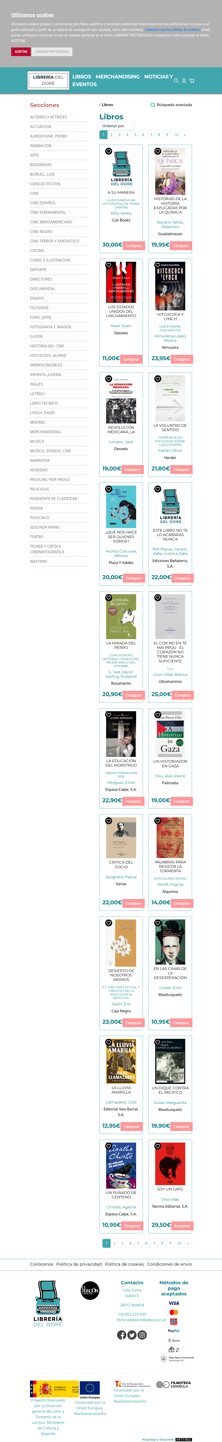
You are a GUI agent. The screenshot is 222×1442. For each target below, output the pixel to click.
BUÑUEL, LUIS (42, 174)
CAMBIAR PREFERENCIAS (52, 52)
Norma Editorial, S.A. (170, 1206)
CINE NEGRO (41, 231)
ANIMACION (40, 145)
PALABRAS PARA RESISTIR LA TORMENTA (170, 866)
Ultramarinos (170, 681)
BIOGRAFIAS (41, 164)
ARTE (34, 155)
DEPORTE (38, 269)
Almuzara (170, 347)
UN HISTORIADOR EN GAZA (170, 763)
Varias (121, 883)
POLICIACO (40, 517)
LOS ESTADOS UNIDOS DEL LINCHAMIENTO (121, 311)
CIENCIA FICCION (45, 183)
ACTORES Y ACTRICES (48, 117)
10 (176, 134)
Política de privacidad (79, 1264)
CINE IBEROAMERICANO (51, 222)
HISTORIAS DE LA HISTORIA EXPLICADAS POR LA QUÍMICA (170, 206)
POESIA (36, 508)
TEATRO (37, 536)
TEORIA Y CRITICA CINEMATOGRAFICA (47, 549)
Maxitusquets (170, 994)
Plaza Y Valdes (121, 562)
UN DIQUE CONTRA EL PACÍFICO (170, 1090)
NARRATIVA (40, 460)
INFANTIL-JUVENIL (46, 374)
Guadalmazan (170, 233)
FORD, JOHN (40, 317)
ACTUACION (40, 126)
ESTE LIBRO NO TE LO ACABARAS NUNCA (170, 534)
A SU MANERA (121, 192)
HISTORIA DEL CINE (47, 346)
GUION (36, 336)
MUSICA (37, 441)
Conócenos (41, 1264)
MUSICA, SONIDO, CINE (50, 450)
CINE (34, 193)
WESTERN (38, 561)
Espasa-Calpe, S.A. (121, 789)
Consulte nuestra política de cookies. (173, 29)
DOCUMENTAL (42, 288)
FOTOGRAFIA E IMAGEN (50, 326)
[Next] (185, 134)
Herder (170, 457)
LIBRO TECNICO (44, 403)
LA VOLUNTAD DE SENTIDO (170, 427)
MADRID (37, 422)
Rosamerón (121, 683)
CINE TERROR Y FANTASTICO (54, 241)
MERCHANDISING (118, 77)
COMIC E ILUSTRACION (50, 260)
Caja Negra (121, 1010)
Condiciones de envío (169, 1264)
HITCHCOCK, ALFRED (48, 355)
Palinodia (170, 782)
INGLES (36, 384)
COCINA (37, 250)
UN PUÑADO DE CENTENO (121, 1194)
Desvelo (121, 332)
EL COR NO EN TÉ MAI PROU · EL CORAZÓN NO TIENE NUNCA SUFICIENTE (170, 652)
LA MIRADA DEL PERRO (121, 645)
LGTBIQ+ (37, 393)
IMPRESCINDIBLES (46, 365)
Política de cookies (124, 1264)
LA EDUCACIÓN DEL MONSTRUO (121, 763)
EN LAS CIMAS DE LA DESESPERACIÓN (170, 973)
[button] (176, 80)
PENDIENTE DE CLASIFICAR (53, 498)
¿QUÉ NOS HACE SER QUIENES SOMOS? (121, 536)
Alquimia (170, 891)
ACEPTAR (21, 52)
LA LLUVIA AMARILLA (121, 1090)
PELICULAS (39, 489)
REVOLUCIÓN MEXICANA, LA (121, 429)
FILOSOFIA (39, 307)
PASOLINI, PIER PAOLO (50, 479)
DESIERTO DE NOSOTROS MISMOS (121, 975)
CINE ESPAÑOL (43, 202)
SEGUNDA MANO (45, 527)
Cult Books (121, 220)
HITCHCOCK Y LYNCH (170, 316)
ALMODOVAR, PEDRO (48, 136)
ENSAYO (37, 298)
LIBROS (81, 77)
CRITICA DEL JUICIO (121, 864)
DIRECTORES (41, 279)
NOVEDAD (39, 470)
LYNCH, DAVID (42, 412)
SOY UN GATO (170, 1189)
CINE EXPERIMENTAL (48, 212)
